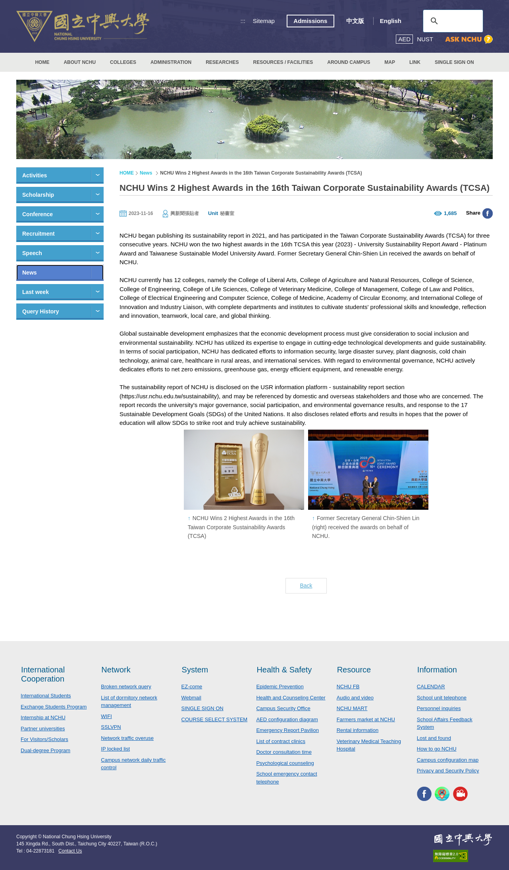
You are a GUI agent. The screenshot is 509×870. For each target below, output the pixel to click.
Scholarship (38, 195)
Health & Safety (284, 669)
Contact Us (70, 851)
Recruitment (38, 233)
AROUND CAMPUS (348, 62)
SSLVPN (111, 727)
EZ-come (191, 686)
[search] (451, 21)
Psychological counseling (285, 763)
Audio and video (355, 698)
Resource (354, 669)
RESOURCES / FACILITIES (283, 62)
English (390, 20)
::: (243, 20)
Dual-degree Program (45, 750)
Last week (35, 292)
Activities (34, 175)
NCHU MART (352, 708)
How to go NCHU (437, 749)
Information (437, 669)
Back (306, 585)
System (195, 669)
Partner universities (43, 729)
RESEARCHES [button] (222, 62)
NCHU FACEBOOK (424, 794)
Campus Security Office (283, 708)
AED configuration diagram (287, 719)
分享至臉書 (487, 213)
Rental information (358, 730)
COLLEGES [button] (123, 62)
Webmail (191, 698)
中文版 (355, 20)
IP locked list (115, 749)
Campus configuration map (447, 760)
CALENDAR (431, 686)
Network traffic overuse (127, 738)
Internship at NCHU (43, 717)
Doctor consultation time (283, 752)
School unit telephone (442, 698)
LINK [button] (414, 62)
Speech (32, 253)
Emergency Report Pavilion (287, 730)
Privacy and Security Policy (448, 771)
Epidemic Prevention (279, 686)
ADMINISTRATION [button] (170, 62)
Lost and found (434, 738)
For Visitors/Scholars (44, 739)
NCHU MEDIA (460, 794)
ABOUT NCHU (80, 62)
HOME (42, 62)
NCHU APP (442, 794)
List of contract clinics (280, 741)
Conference (37, 214)
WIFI (106, 716)
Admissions (310, 20)
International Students (46, 696)
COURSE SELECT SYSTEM (214, 719)
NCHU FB (348, 686)
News (29, 272)
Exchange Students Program (54, 707)
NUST (425, 39)
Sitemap (264, 20)
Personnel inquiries (439, 708)
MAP (389, 62)
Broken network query (126, 686)
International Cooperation (43, 674)
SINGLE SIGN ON (454, 62)
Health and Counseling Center (290, 698)
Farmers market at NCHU (366, 719)
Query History (40, 311)
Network (115, 669)
